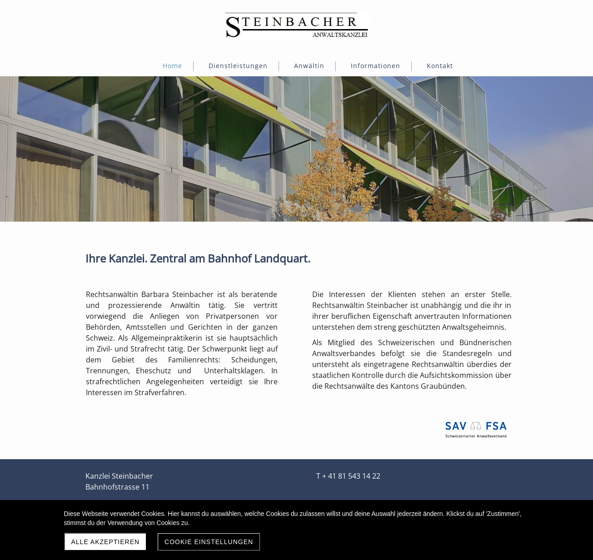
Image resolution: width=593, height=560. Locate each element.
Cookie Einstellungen (208, 541)
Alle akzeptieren (105, 541)
